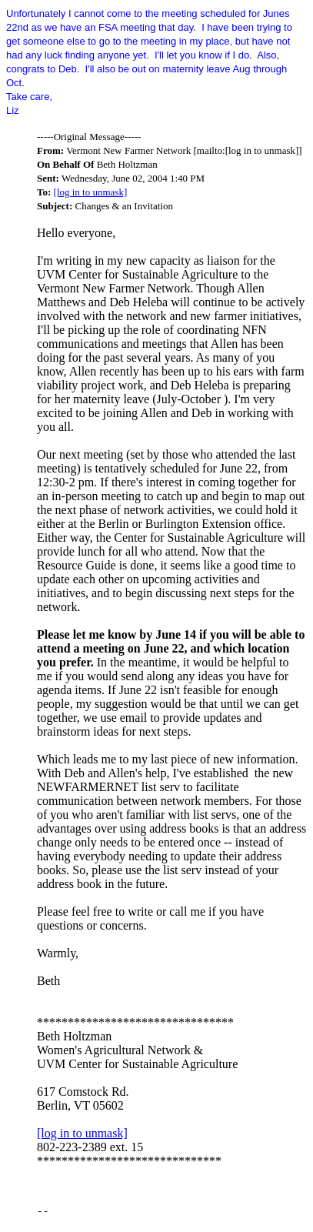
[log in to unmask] (91, 192)
